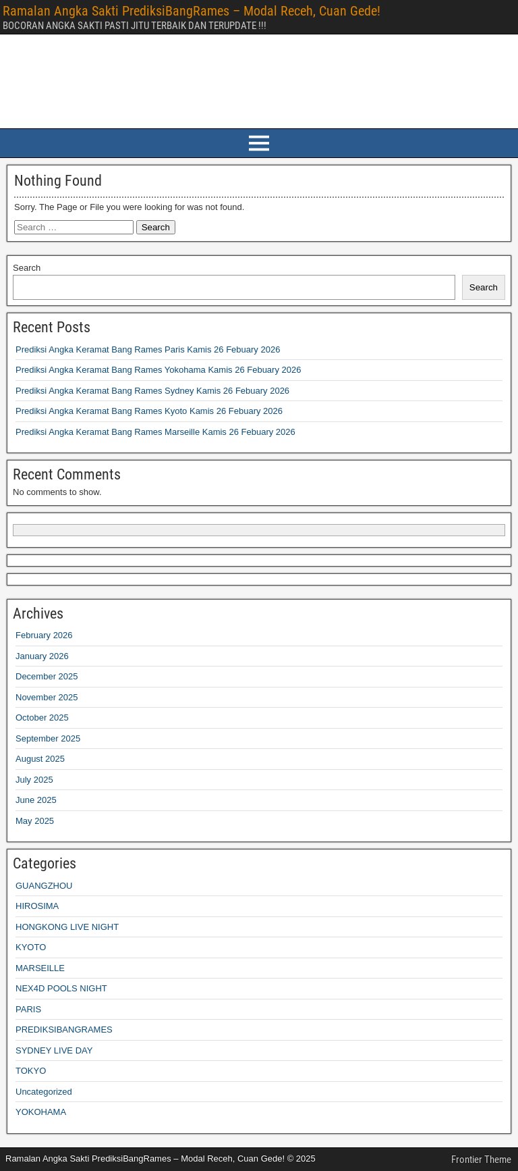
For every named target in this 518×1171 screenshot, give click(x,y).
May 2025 (35, 821)
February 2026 (44, 635)
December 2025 (47, 676)
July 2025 (34, 780)
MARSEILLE (40, 968)
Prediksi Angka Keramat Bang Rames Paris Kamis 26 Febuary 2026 (148, 349)
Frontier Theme (481, 1159)
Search (26, 268)
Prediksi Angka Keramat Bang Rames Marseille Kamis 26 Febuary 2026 (155, 432)
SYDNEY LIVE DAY (54, 1050)
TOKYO (31, 1071)
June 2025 (36, 800)
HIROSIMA (37, 906)
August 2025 (40, 759)
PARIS (28, 1009)
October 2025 (42, 717)
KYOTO (31, 947)
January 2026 (42, 656)
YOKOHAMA (41, 1112)
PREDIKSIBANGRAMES (64, 1029)
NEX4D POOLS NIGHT (61, 988)
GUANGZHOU (44, 886)
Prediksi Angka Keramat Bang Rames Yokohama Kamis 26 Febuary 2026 (158, 370)
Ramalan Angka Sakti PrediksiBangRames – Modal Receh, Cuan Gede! (191, 11)
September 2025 (48, 738)
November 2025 (47, 697)
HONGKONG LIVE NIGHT (67, 927)
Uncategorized (44, 1092)
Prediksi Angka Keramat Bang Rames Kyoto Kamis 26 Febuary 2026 (149, 411)
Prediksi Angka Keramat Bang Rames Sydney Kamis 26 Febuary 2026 (152, 391)
